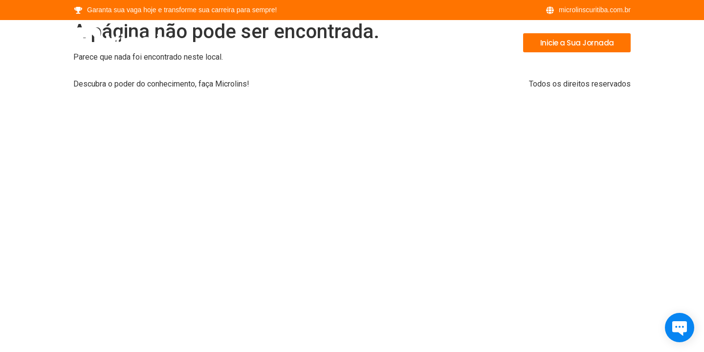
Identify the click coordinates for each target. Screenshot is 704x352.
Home (347, 42)
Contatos (485, 42)
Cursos (391, 42)
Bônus (436, 42)
